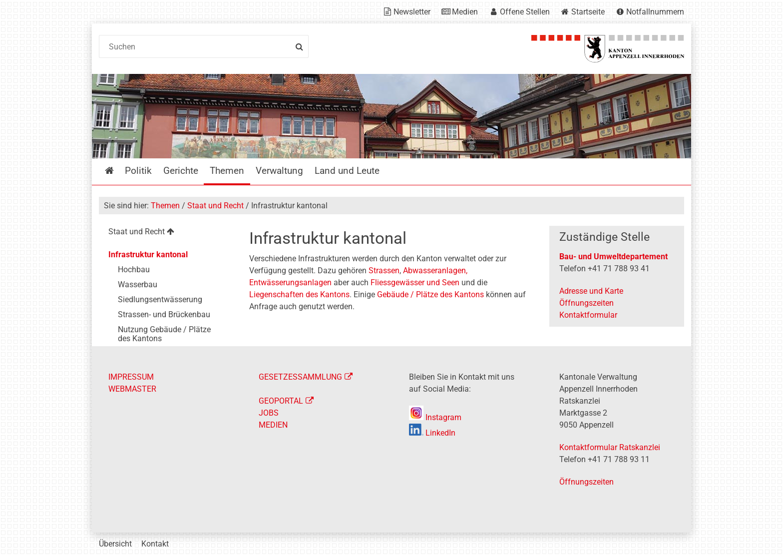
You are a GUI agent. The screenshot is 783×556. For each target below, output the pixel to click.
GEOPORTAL (281, 401)
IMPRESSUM (131, 377)
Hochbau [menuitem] (134, 269)
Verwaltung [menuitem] (279, 170)
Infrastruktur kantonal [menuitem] (148, 254)
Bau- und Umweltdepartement (613, 256)
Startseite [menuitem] (116, 170)
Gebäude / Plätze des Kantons (430, 294)
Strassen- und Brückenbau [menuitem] (164, 314)
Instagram (435, 417)
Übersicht (115, 544)
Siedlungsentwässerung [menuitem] (160, 299)
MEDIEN (273, 425)
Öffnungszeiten (586, 303)
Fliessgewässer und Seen (415, 282)
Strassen (384, 270)
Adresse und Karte (591, 291)
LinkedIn (432, 433)
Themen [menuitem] (227, 170)
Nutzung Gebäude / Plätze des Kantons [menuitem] (164, 334)
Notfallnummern (655, 11)
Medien (465, 11)
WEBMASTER (132, 389)
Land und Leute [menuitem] (347, 170)
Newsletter (411, 11)
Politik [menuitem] (138, 170)
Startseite (588, 11)
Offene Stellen (525, 11)
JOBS (269, 413)
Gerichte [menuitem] (180, 170)
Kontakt (155, 544)
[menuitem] (166, 233)
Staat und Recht (215, 205)
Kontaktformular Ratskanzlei (609, 447)
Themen (165, 205)
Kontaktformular (588, 315)
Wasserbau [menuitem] (137, 284)
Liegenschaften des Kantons (299, 294)
